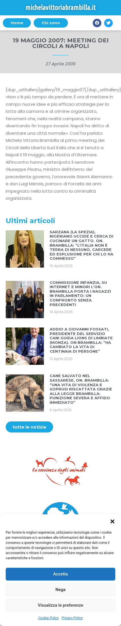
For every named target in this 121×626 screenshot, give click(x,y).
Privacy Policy (72, 618)
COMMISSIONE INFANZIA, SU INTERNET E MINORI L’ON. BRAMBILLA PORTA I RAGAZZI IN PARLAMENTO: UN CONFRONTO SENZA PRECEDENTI (80, 293)
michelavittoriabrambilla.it (60, 7)
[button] (112, 521)
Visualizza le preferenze (60, 605)
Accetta (60, 574)
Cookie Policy (48, 618)
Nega (60, 589)
